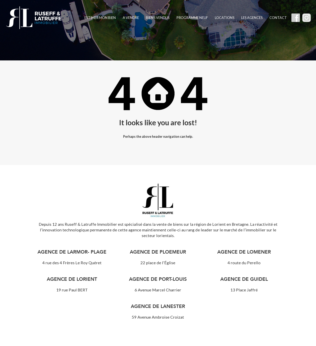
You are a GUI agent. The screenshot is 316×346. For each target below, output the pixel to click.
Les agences (252, 18)
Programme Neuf (192, 18)
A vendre (131, 18)
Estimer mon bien (100, 18)
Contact (278, 18)
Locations (224, 18)
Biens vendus (157, 18)
